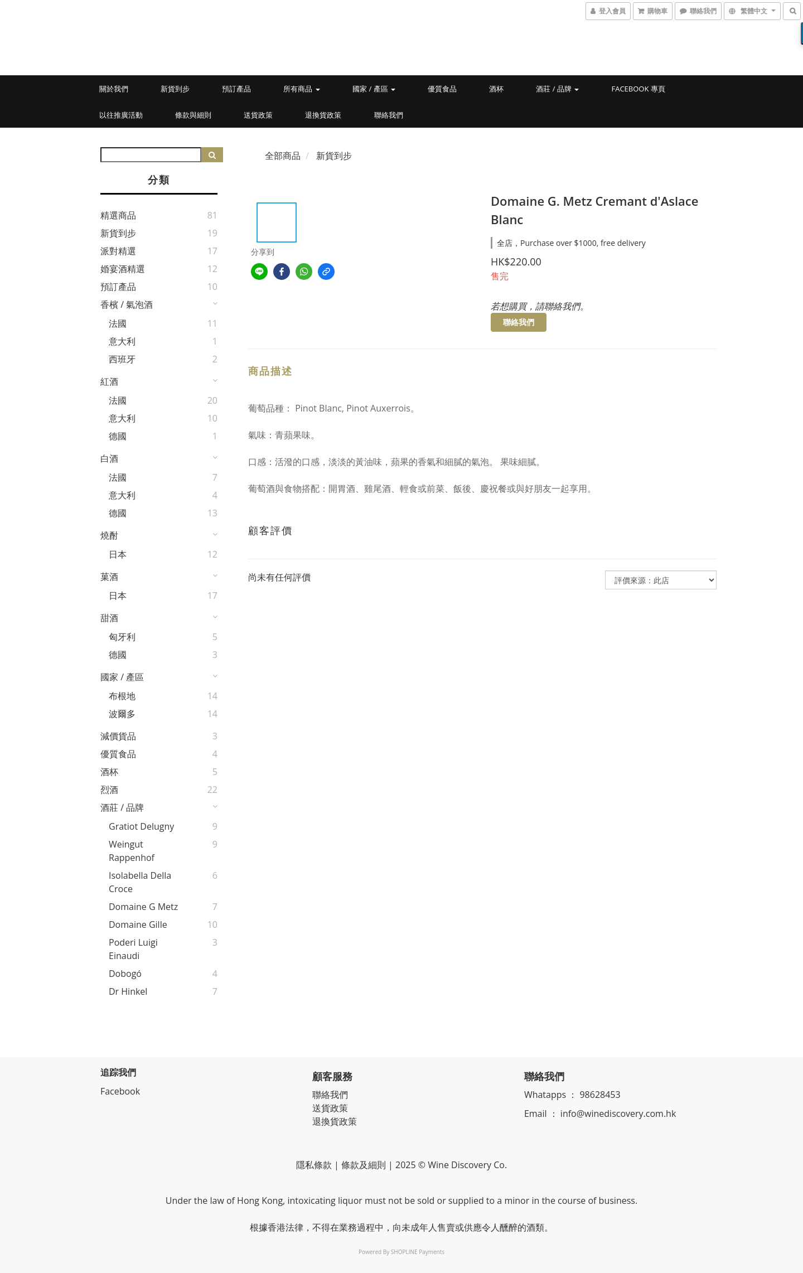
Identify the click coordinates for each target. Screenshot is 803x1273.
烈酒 (109, 789)
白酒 (109, 458)
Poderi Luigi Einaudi (133, 949)
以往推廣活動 (121, 115)
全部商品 (283, 155)
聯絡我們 (388, 115)
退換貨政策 (323, 115)
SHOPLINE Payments (417, 1252)
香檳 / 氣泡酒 (126, 304)
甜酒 (109, 618)
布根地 (122, 696)
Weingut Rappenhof (131, 851)
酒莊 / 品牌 (557, 89)
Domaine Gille (138, 924)
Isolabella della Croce (140, 882)
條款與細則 (193, 115)
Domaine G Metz (143, 907)
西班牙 (122, 359)
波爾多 (122, 714)
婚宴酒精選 (122, 269)
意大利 (122, 341)
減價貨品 (118, 736)
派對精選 (118, 251)
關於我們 (113, 89)
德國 (118, 436)
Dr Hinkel (128, 991)
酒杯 (496, 89)
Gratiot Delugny (141, 826)
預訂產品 (236, 89)
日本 (118, 554)
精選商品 (118, 215)
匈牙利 (122, 637)
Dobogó (125, 973)
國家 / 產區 (373, 89)
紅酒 (109, 381)
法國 (118, 323)
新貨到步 (175, 89)
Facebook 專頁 (638, 89)
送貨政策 (258, 115)
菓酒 (109, 576)
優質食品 (442, 89)
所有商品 (301, 89)
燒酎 (109, 535)
